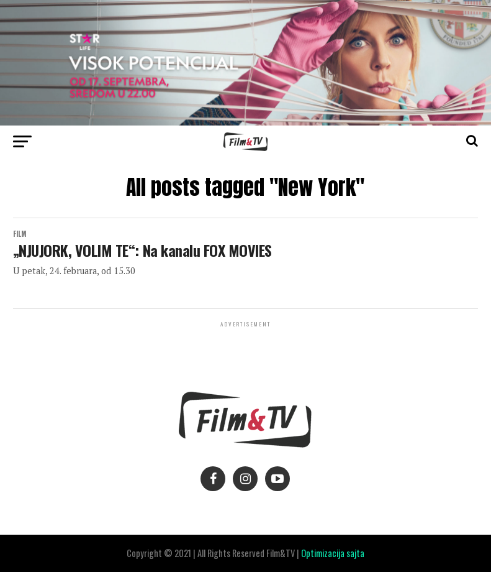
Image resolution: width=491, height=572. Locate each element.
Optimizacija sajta (332, 553)
